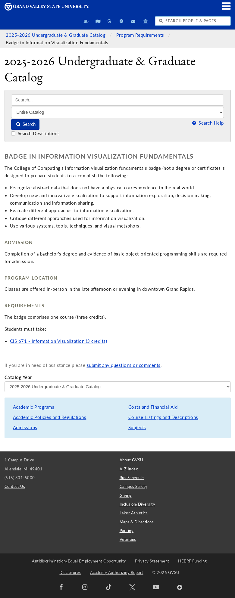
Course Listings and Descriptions (163, 417)
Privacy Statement (152, 561)
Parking (127, 530)
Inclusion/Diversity (137, 504)
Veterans (128, 539)
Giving (126, 495)
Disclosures (70, 572)
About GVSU (131, 459)
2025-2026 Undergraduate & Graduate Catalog (56, 35)
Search (25, 124)
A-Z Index (129, 468)
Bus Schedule (132, 477)
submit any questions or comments (124, 365)
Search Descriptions (35, 133)
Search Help (207, 122)
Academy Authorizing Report (116, 572)
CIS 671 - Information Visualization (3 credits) (58, 341)
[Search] (117, 100)
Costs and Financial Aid (153, 407)
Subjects (137, 427)
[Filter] (117, 112)
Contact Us (15, 486)
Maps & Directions (137, 521)
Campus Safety (134, 486)
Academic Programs (34, 407)
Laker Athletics (134, 512)
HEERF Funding (192, 561)
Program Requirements (141, 35)
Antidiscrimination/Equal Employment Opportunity (79, 561)
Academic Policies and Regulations (49, 417)
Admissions (25, 427)
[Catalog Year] (118, 386)
